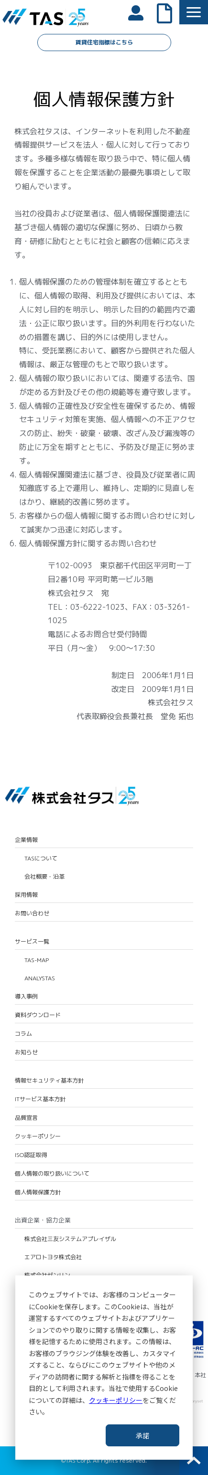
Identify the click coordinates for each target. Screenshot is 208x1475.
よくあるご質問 (169, 12)
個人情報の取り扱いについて (52, 1173)
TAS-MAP (36, 960)
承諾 (142, 1435)
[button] (193, 12)
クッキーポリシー (115, 1400)
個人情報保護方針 (38, 1192)
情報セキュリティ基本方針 (49, 1080)
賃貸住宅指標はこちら (104, 42)
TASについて (40, 858)
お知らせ (26, 1052)
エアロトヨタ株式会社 (53, 1257)
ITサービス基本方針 (40, 1099)
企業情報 (26, 840)
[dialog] (104, 1367)
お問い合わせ (32, 913)
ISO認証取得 (31, 1155)
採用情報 (26, 894)
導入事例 (26, 996)
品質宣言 (26, 1117)
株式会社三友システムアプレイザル (70, 1239)
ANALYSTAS (39, 978)
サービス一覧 (32, 941)
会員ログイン (140, 12)
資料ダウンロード (38, 1015)
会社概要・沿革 (44, 876)
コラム (23, 1033)
